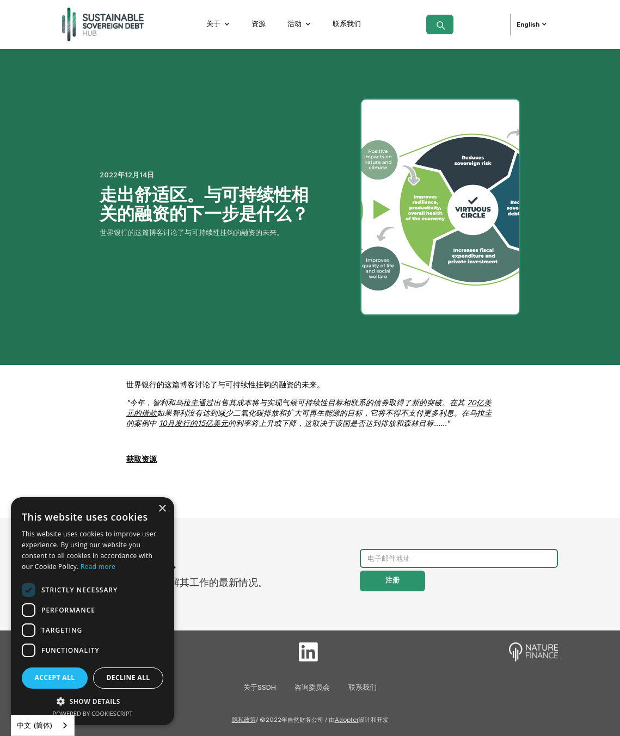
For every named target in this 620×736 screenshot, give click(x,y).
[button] (218, 24)
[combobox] (43, 725)
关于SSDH (259, 687)
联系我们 (347, 24)
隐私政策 (244, 719)
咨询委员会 (312, 687)
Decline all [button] (128, 677)
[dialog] (92, 611)
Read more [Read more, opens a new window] (98, 566)
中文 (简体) (34, 725)
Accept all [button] (55, 677)
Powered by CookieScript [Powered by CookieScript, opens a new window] (93, 713)
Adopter (347, 719)
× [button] (162, 509)
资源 (258, 24)
